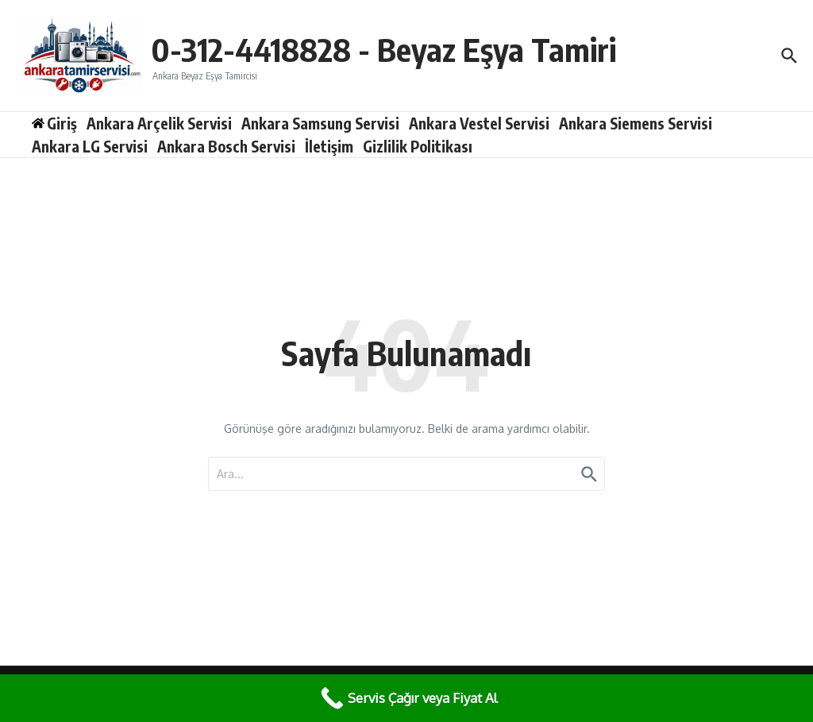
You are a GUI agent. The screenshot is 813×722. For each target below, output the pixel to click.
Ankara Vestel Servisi (479, 123)
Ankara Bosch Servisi (226, 146)
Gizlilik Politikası (417, 146)
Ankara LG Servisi (90, 146)
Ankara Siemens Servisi (635, 123)
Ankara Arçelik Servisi (159, 123)
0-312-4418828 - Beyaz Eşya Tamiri (383, 49)
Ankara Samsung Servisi (320, 123)
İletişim (329, 146)
